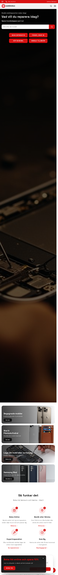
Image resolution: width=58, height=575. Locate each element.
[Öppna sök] (51, 6)
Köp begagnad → (42, 548)
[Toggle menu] (55, 6)
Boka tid (9, 568)
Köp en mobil (18, 41)
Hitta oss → (42, 526)
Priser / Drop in (38, 35)
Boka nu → (14, 526)
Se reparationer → (14, 548)
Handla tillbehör (38, 41)
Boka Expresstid (18, 35)
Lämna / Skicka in (51, 1)
